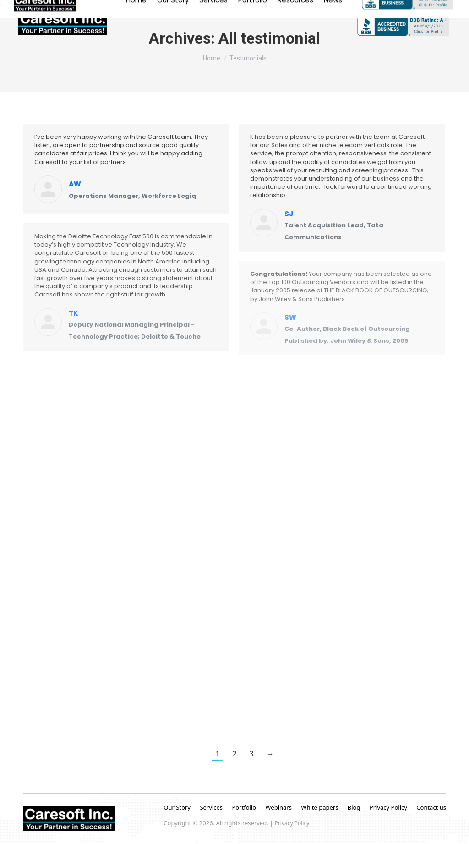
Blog (354, 807)
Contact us (431, 807)
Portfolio (244, 807)
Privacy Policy (388, 807)
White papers (319, 807)
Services (211, 807)
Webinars (278, 807)
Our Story (177, 807)
